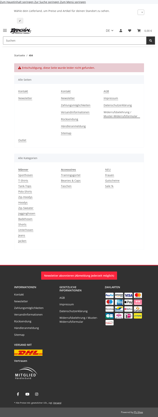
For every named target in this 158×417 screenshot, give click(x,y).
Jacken (22, 241)
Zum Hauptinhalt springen (17, 2)
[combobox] (141, 12)
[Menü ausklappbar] (5, 28)
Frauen (109, 175)
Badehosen (25, 219)
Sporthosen (25, 175)
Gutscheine (112, 180)
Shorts (22, 224)
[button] (120, 30)
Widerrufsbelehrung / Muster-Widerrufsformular (120, 114)
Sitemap (66, 133)
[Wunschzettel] (129, 30)
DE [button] (108, 31)
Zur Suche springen (47, 2)
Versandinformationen (75, 112)
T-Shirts (23, 180)
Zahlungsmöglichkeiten (75, 105)
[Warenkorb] (144, 30)
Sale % (109, 186)
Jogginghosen (26, 213)
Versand (57, 402)
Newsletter (25, 98)
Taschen (66, 186)
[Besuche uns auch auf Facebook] (18, 394)
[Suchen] (74, 40)
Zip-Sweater (25, 208)
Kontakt (23, 91)
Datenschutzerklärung (118, 105)
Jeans (21, 235)
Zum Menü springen (73, 2)
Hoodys (23, 202)
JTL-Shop (138, 412)
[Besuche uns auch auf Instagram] (36, 394)
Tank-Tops (24, 186)
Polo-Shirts (25, 191)
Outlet (22, 140)
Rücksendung (69, 119)
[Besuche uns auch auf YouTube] (27, 394)
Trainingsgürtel (70, 175)
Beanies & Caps (71, 180)
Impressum (111, 98)
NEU (108, 169)
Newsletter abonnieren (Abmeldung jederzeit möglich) (79, 275)
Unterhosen (25, 230)
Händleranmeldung (73, 126)
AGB (106, 91)
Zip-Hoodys (25, 197)
